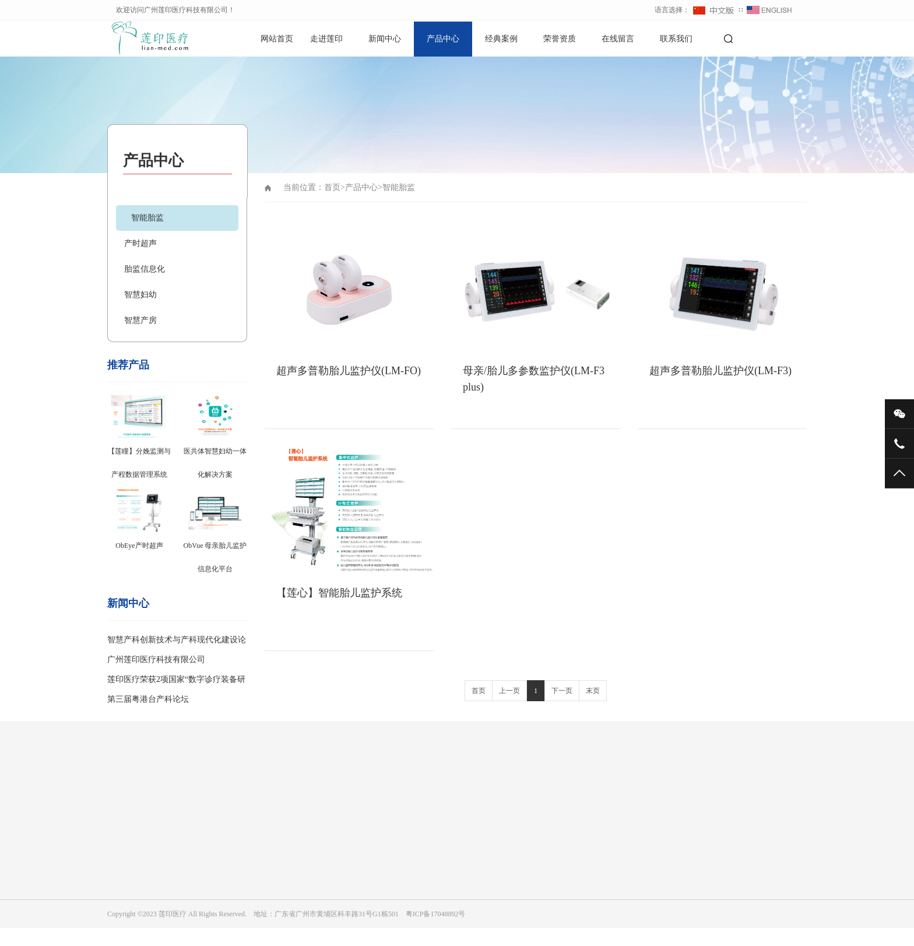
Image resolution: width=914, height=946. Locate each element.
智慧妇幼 (140, 294)
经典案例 (501, 38)
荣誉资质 (559, 38)
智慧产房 (140, 320)
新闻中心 (384, 38)
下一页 (561, 691)
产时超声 (140, 243)
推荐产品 (128, 365)
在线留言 (618, 38)
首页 (332, 187)
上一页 (509, 691)
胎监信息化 (144, 269)
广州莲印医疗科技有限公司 (156, 659)
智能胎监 (147, 217)
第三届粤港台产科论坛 (148, 699)
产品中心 (443, 38)
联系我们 (676, 38)
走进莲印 (326, 38)
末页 (593, 691)
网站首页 (277, 38)
